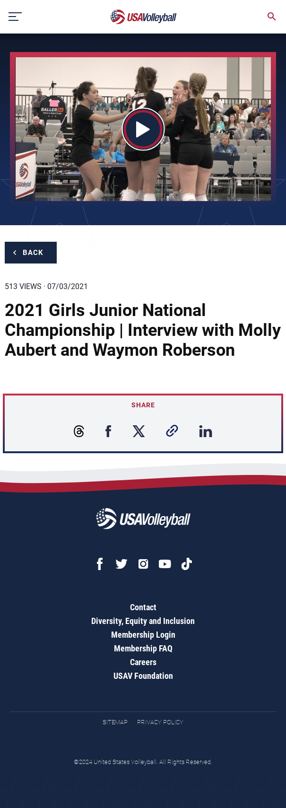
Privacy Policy (160, 722)
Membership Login (143, 635)
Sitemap (115, 722)
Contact (143, 607)
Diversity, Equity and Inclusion (143, 621)
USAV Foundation (143, 676)
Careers (143, 662)
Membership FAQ (143, 648)
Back (33, 252)
